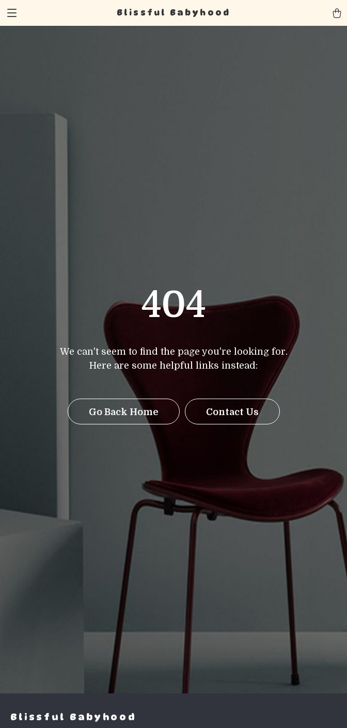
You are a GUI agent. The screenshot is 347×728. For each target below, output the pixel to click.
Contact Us (232, 412)
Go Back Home (124, 412)
